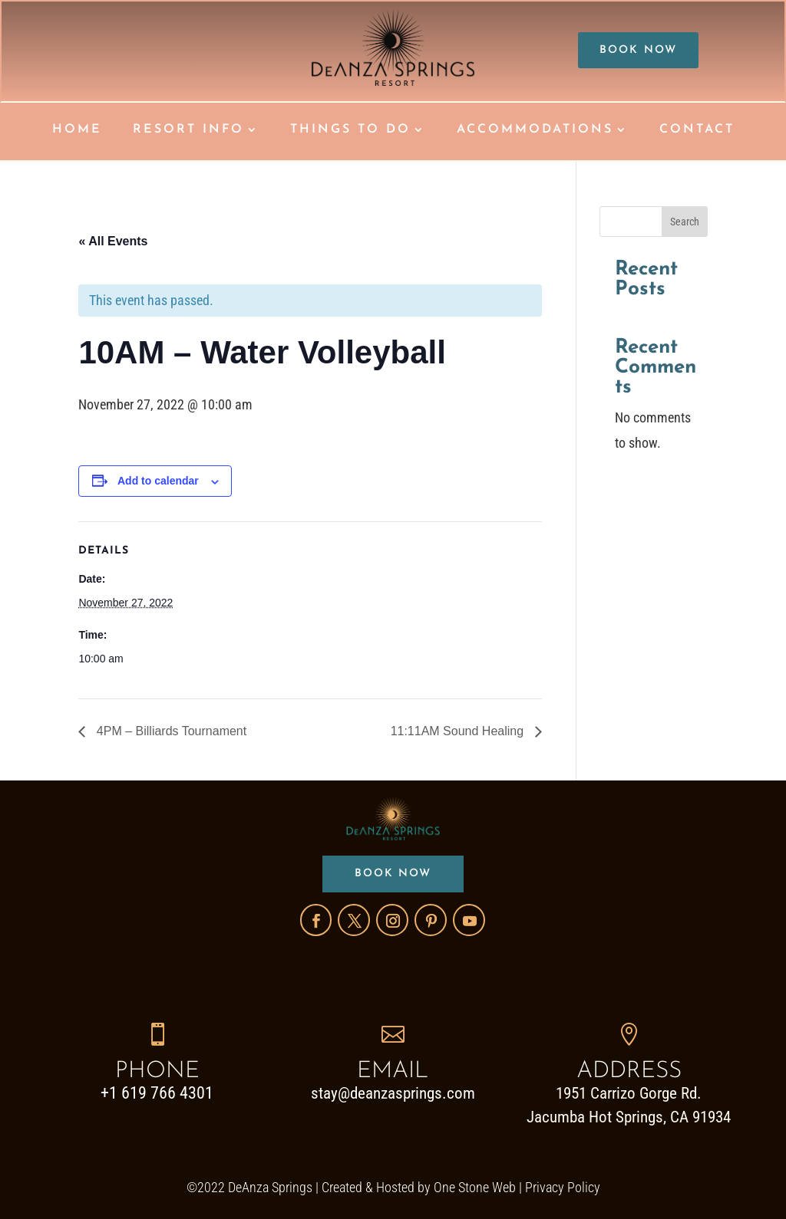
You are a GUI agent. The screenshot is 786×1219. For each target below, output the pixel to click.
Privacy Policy (562, 1186)
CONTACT (697, 130)
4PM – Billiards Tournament (169, 731)
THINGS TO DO (350, 130)
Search (684, 221)
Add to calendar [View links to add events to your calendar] (158, 481)
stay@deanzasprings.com (393, 1093)
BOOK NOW (638, 50)
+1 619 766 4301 (157, 1092)
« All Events (112, 241)
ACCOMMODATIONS (535, 130)
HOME (77, 130)
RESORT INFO (188, 130)
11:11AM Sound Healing (459, 731)
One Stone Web (475, 1186)
